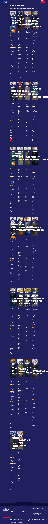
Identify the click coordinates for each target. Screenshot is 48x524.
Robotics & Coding (20, 436)
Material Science (34, 293)
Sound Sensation (20, 86)
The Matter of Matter (20, 293)
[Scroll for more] (13, 32)
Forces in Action (13, 364)
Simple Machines (34, 222)
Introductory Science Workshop (13, 87)
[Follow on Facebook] (4, 513)
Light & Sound (27, 363)
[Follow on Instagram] (6, 513)
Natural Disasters (20, 222)
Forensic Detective (13, 151)
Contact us (23, 514)
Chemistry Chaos (27, 15)
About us (23, 508)
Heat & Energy (20, 15)
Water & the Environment (35, 86)
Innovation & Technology (13, 222)
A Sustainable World (34, 364)
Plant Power (20, 363)
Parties (12, 511)
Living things (27, 221)
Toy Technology (20, 151)
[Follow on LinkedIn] (6, 515)
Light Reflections (35, 151)
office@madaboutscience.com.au (38, 513)
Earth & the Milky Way (13, 436)
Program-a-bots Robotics (27, 293)
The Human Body (13, 15)
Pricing (12, 514)
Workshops (12, 508)
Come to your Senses (34, 15)
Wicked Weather (27, 151)
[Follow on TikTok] (7, 513)
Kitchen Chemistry (27, 86)
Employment (23, 511)
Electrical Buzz (13, 293)
